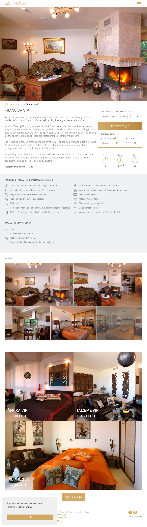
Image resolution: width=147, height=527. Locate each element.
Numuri (19, 104)
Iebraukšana (106, 111)
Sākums (8, 104)
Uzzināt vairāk (25, 507)
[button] (7, 510)
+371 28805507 (59, 518)
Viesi (131, 111)
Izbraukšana (120, 111)
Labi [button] (30, 517)
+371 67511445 (59, 515)
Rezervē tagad (120, 126)
